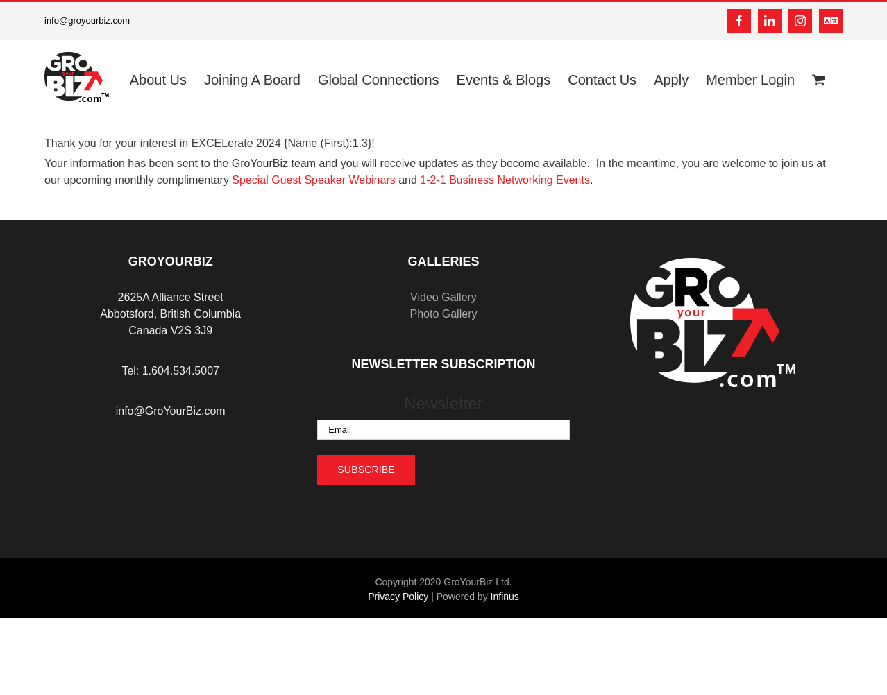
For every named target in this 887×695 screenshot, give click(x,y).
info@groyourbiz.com (87, 20)
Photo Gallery (444, 314)
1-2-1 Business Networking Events (505, 180)
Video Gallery (443, 297)
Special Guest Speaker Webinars (313, 180)
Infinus (505, 596)
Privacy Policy (398, 596)
